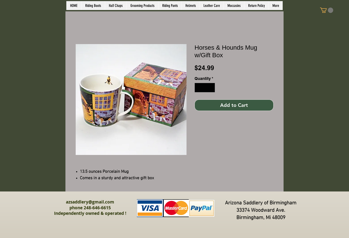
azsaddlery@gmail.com (90, 202)
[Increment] (210, 87)
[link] (326, 10)
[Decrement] (198, 87)
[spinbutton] (204, 87)
